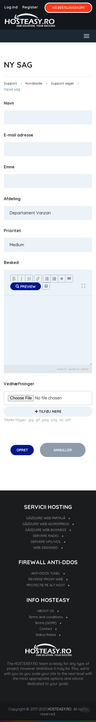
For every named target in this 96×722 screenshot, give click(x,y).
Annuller (63, 450)
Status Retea (48, 635)
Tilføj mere (48, 411)
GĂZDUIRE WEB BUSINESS (48, 530)
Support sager (62, 83)
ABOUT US (48, 611)
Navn (9, 103)
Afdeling (12, 199)
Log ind (11, 7)
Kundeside (34, 83)
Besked (11, 262)
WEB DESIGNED (48, 547)
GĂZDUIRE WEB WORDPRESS (48, 524)
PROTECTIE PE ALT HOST (48, 585)
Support (10, 83)
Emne (9, 167)
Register (30, 7)
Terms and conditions (48, 617)
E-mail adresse (18, 135)
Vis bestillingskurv (68, 8)
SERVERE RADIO (48, 536)
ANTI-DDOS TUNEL (48, 573)
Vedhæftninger (19, 384)
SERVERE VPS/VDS (48, 542)
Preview (26, 286)
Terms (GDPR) (48, 623)
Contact (48, 629)
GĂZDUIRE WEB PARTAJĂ (48, 518)
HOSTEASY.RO (59, 709)
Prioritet (12, 231)
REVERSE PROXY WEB (48, 579)
